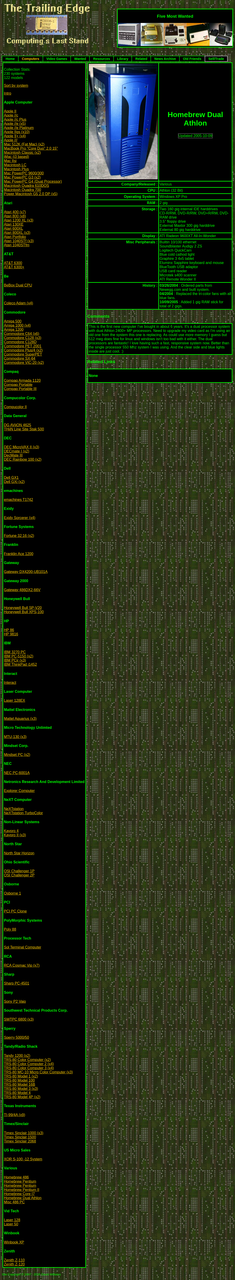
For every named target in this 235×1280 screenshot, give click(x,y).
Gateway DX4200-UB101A (26, 572)
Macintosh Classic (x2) (22, 152)
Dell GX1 (11, 478)
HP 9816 (11, 634)
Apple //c (11, 115)
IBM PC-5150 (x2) (18, 656)
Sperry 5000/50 (16, 1037)
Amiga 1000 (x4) (17, 325)
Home (10, 59)
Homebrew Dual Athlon (23, 1198)
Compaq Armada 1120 (22, 380)
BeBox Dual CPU (18, 285)
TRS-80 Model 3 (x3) (21, 1089)
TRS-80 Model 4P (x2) (22, 1097)
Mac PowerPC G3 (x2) (22, 177)
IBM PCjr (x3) (15, 660)
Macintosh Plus (16, 169)
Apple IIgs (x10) (17, 132)
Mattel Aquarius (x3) (20, 719)
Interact (10, 683)
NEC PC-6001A (17, 773)
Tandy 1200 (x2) (17, 1056)
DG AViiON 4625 (17, 425)
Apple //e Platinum (19, 128)
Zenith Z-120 (14, 1264)
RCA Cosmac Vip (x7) (21, 965)
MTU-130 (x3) (15, 737)
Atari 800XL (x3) (17, 233)
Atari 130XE (13, 224)
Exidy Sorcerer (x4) (19, 518)
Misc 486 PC (14, 1202)
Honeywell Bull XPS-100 (24, 612)
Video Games (56, 59)
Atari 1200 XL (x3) (18, 220)
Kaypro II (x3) (15, 835)
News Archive (165, 59)
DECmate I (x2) (16, 451)
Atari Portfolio (15, 237)
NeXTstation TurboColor (23, 813)
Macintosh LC (15, 165)
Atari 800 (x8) (15, 216)
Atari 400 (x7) (15, 212)
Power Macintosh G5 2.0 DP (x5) (31, 194)
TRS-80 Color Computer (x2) (27, 1060)
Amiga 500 (13, 321)
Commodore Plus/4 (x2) (23, 350)
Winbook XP (14, 1242)
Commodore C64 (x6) (21, 334)
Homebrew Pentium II (21, 1190)
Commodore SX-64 (19, 358)
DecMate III (13, 455)
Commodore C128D (20, 342)
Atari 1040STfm (16, 245)
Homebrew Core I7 (19, 1194)
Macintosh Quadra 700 (22, 190)
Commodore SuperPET (23, 354)
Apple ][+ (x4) (15, 136)
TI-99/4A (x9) (14, 1115)
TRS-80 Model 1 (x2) (21, 1076)
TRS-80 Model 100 (19, 1080)
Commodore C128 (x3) (22, 338)
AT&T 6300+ (14, 267)
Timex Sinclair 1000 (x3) (23, 1133)
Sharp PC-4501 (16, 983)
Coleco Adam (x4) (18, 303)
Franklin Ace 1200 (18, 554)
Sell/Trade (216, 59)
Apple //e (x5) (15, 124)
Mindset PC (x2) (17, 755)
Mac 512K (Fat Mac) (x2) (24, 144)
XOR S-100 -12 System (23, 1159)
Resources (101, 59)
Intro (7, 93)
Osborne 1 (12, 893)
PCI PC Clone (15, 911)
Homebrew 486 (16, 1177)
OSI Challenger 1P (19, 871)
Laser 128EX (14, 700)
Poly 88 (10, 929)
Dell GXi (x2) (14, 482)
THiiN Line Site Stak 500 (24, 429)
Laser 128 (12, 1220)
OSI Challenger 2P (19, 875)
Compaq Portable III (20, 389)
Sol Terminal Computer (22, 947)
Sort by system (16, 85)
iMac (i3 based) (16, 157)
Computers (30, 59)
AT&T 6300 (13, 263)
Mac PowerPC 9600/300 (24, 173)
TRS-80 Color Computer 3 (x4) (29, 1068)
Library (122, 59)
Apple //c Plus (15, 119)
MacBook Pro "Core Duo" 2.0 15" (31, 148)
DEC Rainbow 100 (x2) (23, 459)
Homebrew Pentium (20, 1181)
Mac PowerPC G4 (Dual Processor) (33, 181)
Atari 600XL (13, 228)
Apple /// (10, 140)
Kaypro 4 (11, 831)
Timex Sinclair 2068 (20, 1141)
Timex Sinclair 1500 (20, 1137)
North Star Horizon (19, 853)
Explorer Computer (19, 791)
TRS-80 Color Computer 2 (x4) (29, 1064)
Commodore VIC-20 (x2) (24, 363)
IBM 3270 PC (15, 652)
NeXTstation (14, 809)
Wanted (80, 59)
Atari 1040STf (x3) (19, 241)
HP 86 (9, 630)
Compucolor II (15, 407)
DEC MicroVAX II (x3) (21, 447)
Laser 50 (11, 1224)
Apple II (10, 111)
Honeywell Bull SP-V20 (23, 608)
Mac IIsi (10, 161)
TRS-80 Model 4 (17, 1093)
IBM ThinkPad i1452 (20, 664)
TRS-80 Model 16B (19, 1084)
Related (141, 59)
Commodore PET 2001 (22, 346)
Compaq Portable (18, 385)
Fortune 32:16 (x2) (19, 536)
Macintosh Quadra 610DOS (26, 186)
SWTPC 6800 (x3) (19, 1019)
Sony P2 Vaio (15, 1001)
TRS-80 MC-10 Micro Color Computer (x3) (38, 1072)
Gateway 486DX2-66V (22, 590)
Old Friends (192, 59)
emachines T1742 (18, 500)
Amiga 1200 (13, 329)
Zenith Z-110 (14, 1260)
